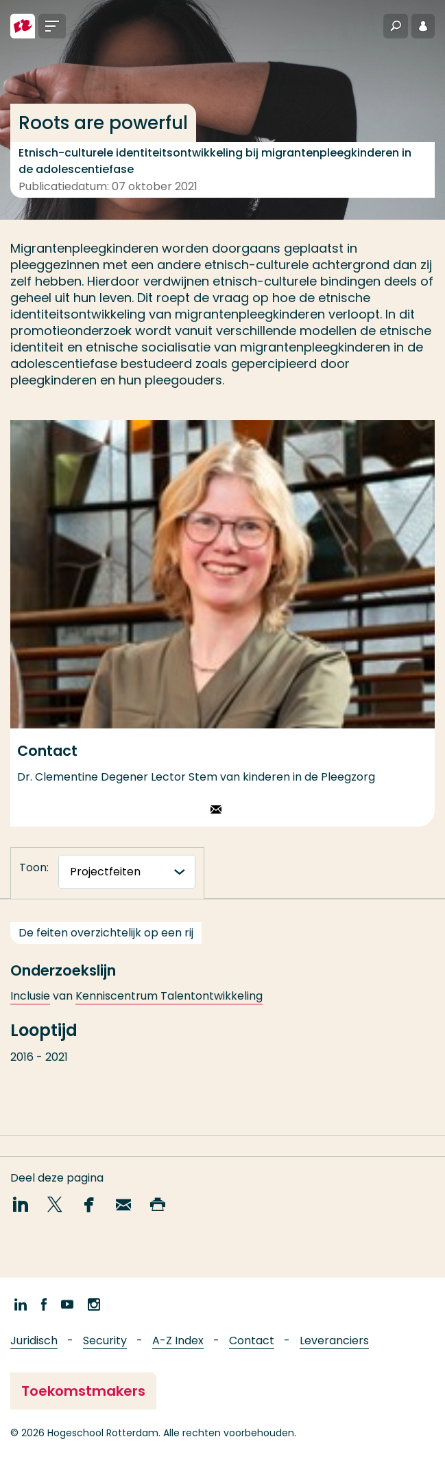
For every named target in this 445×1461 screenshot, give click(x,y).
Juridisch (34, 1340)
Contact (251, 1340)
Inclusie (30, 1007)
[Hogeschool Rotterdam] (22, 26)
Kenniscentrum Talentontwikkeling (169, 1007)
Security (105, 1340)
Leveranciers (334, 1340)
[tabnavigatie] (126, 872)
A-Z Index (178, 1340)
